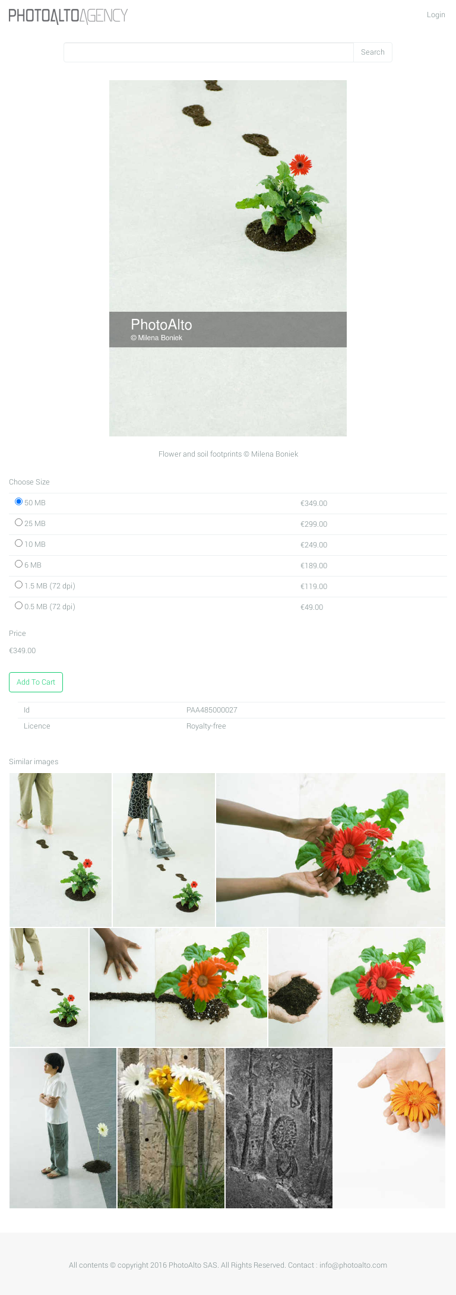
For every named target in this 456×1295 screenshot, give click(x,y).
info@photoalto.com (353, 1265)
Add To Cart (36, 682)
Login (436, 15)
